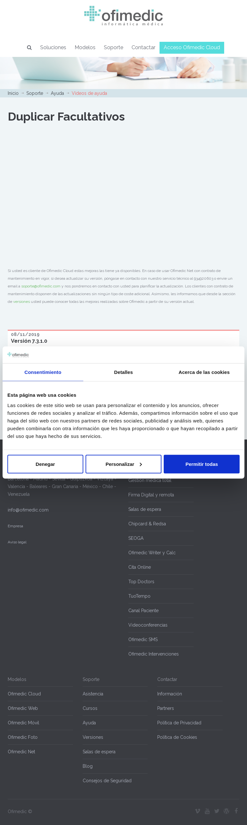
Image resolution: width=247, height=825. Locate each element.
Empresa (15, 526)
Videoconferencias (148, 625)
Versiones (93, 737)
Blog (88, 766)
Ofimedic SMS (143, 639)
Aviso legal (17, 542)
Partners (165, 708)
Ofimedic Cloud (24, 693)
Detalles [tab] (123, 372)
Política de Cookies (177, 737)
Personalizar (123, 464)
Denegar (45, 464)
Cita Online (139, 567)
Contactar (143, 47)
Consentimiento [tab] (42, 372)
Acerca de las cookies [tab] (204, 372)
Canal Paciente (143, 610)
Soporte (113, 47)
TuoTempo (139, 596)
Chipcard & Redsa (147, 523)
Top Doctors (141, 581)
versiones (21, 301)
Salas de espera (144, 509)
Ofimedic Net (21, 751)
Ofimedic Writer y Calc (152, 552)
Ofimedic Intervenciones (153, 654)
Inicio (13, 93)
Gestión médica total (149, 480)
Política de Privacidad (179, 722)
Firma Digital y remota (151, 494)
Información (169, 693)
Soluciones (53, 47)
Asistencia (93, 693)
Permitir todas (202, 464)
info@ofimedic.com (28, 509)
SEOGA (135, 538)
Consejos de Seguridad (107, 780)
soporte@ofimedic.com (40, 286)
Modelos (85, 47)
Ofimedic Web (23, 708)
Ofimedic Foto (23, 737)
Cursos (90, 708)
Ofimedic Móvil (23, 722)
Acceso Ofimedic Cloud (192, 47)
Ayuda (57, 93)
